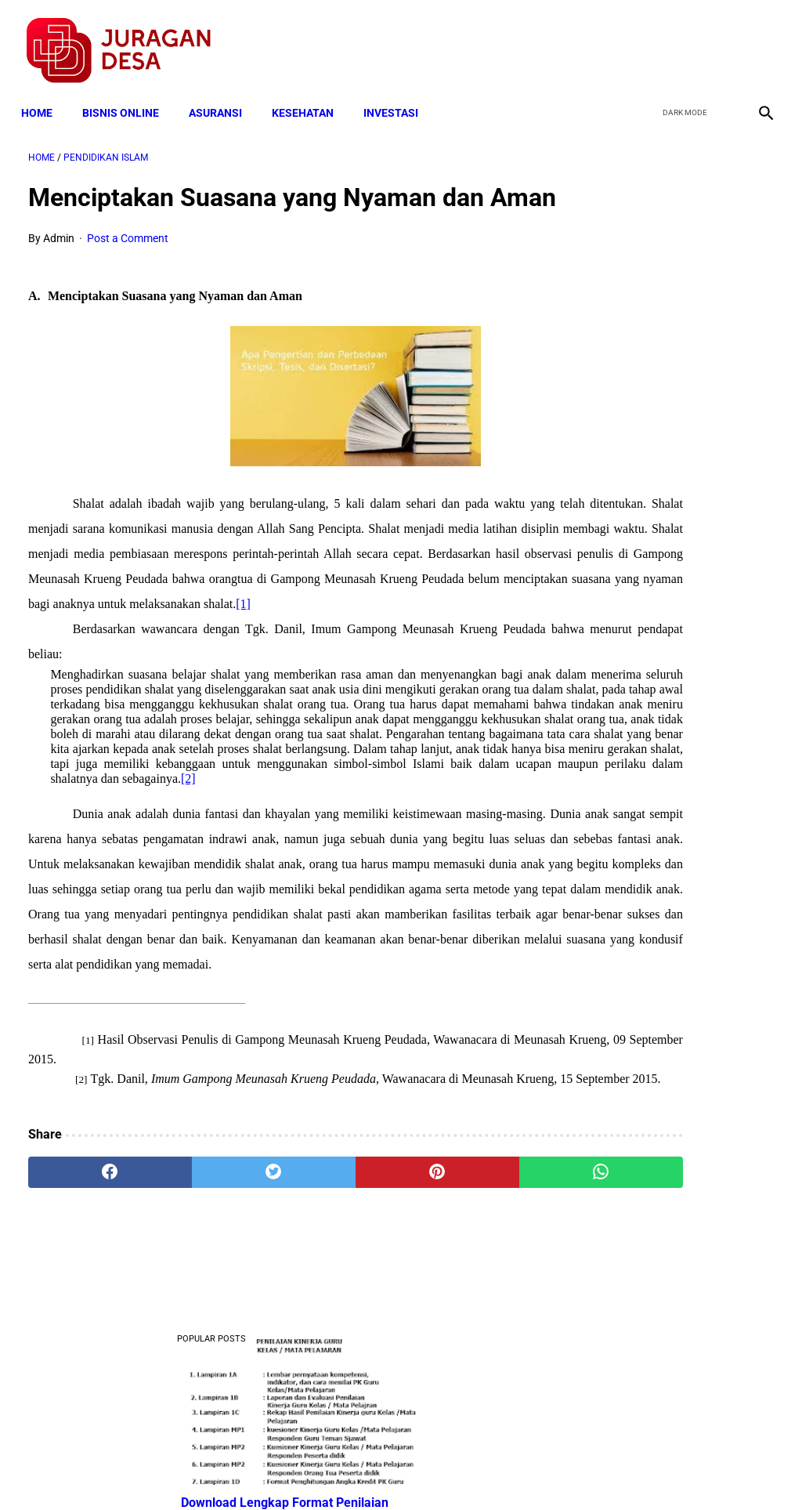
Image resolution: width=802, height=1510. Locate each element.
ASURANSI (222, 95)
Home (44, 95)
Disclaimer (392, 1470)
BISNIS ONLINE (127, 95)
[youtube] (720, 40)
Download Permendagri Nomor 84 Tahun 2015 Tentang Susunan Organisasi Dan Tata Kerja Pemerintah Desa (675, 551)
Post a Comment (127, 268)
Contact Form (522, 1470)
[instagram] (757, 40)
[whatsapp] (463, 1326)
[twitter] (683, 40)
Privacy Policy (318, 1470)
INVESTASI (397, 95)
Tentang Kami (605, 1470)
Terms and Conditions (216, 1470)
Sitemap (453, 1470)
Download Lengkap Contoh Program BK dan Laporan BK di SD (674, 413)
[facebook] (646, 40)
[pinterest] (338, 1326)
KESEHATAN (310, 95)
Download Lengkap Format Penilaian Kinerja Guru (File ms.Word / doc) (671, 296)
